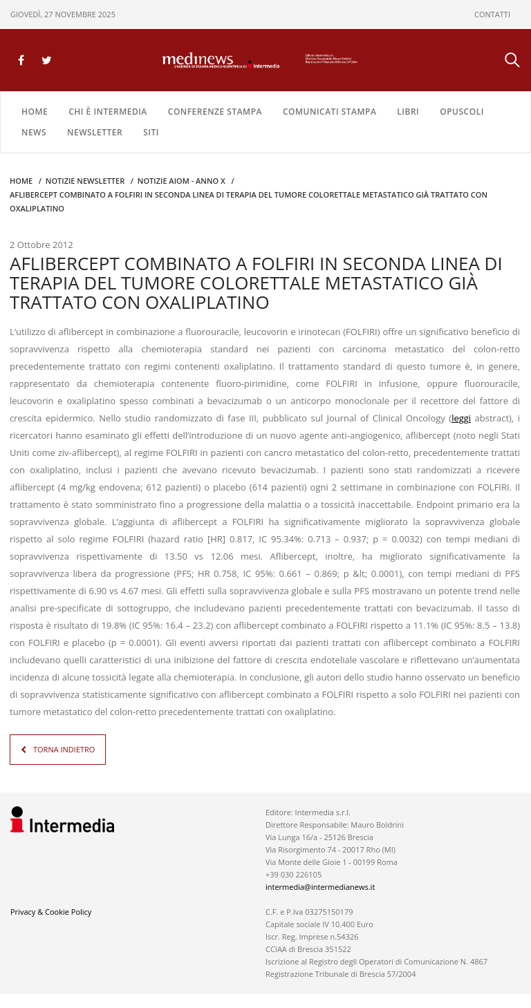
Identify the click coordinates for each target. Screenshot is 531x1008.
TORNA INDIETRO (64, 749)
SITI (151, 132)
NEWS (33, 132)
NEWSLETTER (94, 132)
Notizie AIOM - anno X (181, 180)
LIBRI (408, 111)
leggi (461, 418)
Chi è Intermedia (107, 111)
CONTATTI (492, 14)
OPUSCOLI (462, 111)
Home (34, 111)
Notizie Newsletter (85, 180)
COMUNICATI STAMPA (329, 111)
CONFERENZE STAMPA (215, 111)
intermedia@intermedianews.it (320, 887)
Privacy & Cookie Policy (50, 911)
